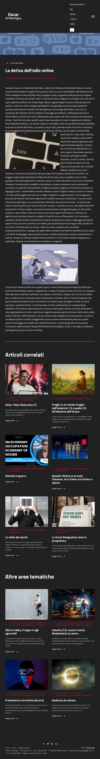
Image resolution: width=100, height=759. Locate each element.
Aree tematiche (77, 4)
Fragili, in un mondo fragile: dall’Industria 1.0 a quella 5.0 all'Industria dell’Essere (69, 408)
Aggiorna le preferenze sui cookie (35, 753)
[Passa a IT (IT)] (72, 29)
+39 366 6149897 (15, 753)
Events (73, 19)
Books (73, 14)
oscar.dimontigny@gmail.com (83, 750)
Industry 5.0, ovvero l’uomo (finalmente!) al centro (68, 632)
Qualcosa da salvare (64, 700)
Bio (71, 9)
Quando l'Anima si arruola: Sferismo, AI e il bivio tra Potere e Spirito (72, 479)
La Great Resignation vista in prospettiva (69, 539)
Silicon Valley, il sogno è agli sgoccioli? (22, 632)
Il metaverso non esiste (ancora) (24, 700)
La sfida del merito (16, 537)
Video (72, 23)
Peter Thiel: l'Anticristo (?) (20, 405)
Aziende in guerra (15, 476)
